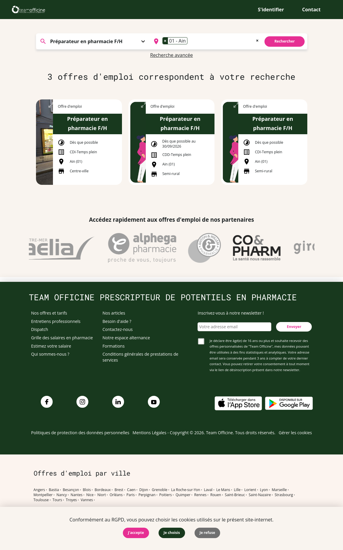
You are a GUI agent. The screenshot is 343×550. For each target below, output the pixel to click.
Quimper (183, 495)
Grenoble (159, 490)
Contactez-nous (118, 329)
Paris (130, 495)
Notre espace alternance (126, 337)
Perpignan (146, 495)
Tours (57, 500)
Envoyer (294, 326)
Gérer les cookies (295, 432)
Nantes (76, 495)
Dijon (143, 490)
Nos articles (114, 313)
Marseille (279, 490)
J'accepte (136, 532)
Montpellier (43, 495)
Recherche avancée (171, 55)
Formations (114, 346)
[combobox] (205, 41)
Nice (90, 495)
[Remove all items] (257, 40)
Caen (131, 490)
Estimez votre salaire (51, 346)
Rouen (215, 495)
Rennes (200, 495)
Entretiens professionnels (56, 321)
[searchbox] (190, 41)
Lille (237, 490)
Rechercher (284, 41)
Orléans (116, 495)
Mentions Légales (150, 432)
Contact (311, 9)
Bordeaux (103, 490)
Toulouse (41, 500)
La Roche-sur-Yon (185, 490)
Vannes (87, 500)
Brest (119, 490)
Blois (87, 490)
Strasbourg (284, 495)
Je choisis (172, 532)
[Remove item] (165, 41)
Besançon (71, 490)
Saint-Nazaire (260, 495)
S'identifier (271, 9)
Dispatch (39, 329)
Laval (208, 490)
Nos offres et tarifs (49, 313)
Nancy (62, 495)
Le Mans (223, 490)
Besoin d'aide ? (117, 321)
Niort (101, 495)
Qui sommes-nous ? (50, 354)
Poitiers (165, 495)
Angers (39, 490)
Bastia (54, 490)
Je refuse (207, 532)
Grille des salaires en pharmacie (62, 337)
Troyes (71, 500)
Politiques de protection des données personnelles (80, 432)
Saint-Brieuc (235, 495)
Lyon (264, 490)
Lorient (250, 490)
